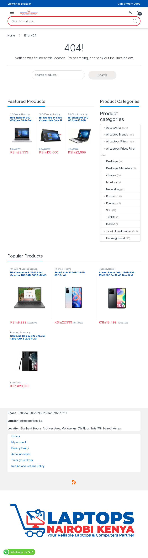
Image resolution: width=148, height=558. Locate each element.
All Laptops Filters (114, 141)
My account (18, 442)
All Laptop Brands (114, 134)
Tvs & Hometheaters (115, 231)
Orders (15, 436)
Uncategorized (112, 238)
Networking (110, 189)
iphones (108, 175)
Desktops (109, 161)
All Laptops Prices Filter (117, 148)
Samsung (25, 332)
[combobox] (68, 21)
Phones (108, 196)
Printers (108, 203)
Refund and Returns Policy (28, 466)
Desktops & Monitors (116, 168)
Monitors (108, 182)
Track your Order (22, 460)
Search (134, 21)
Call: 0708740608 (129, 3)
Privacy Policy (20, 448)
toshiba (107, 224)
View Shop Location (19, 3)
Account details (20, 454)
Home (11, 35)
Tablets (107, 217)
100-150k (44, 114)
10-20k (14, 269)
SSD (106, 210)
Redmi (67, 269)
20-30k (14, 114)
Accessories (110, 127)
